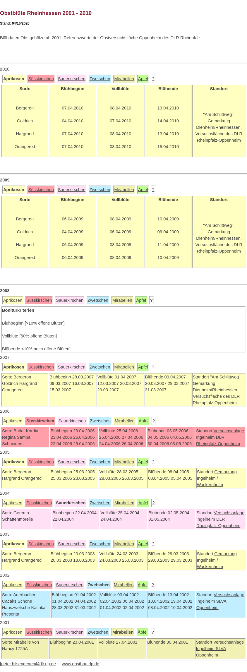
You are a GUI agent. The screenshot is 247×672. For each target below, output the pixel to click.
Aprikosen (12, 300)
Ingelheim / (207, 478)
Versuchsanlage (228, 430)
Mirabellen (124, 78)
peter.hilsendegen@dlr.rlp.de (28, 663)
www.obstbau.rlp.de (80, 663)
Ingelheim (206, 437)
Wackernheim (210, 484)
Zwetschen (100, 78)
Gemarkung (225, 471)
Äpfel (143, 78)
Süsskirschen (41, 78)
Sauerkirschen (71, 78)
